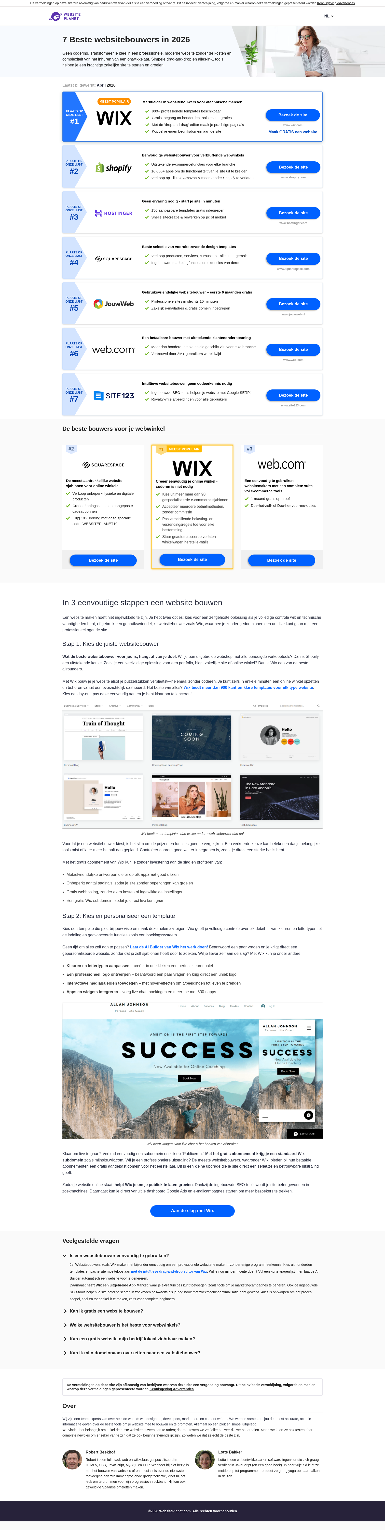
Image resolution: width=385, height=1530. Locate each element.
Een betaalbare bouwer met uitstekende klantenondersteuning (196, 342)
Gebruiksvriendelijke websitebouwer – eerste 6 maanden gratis (197, 296)
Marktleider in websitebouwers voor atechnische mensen (192, 102)
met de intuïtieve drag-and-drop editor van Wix (169, 1280)
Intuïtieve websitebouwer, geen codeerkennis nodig (187, 389)
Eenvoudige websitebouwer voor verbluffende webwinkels (193, 157)
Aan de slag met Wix (192, 1219)
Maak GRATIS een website (293, 132)
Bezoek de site (292, 115)
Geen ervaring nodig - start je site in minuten (181, 203)
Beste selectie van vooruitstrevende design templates (189, 250)
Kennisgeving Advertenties (336, 3)
